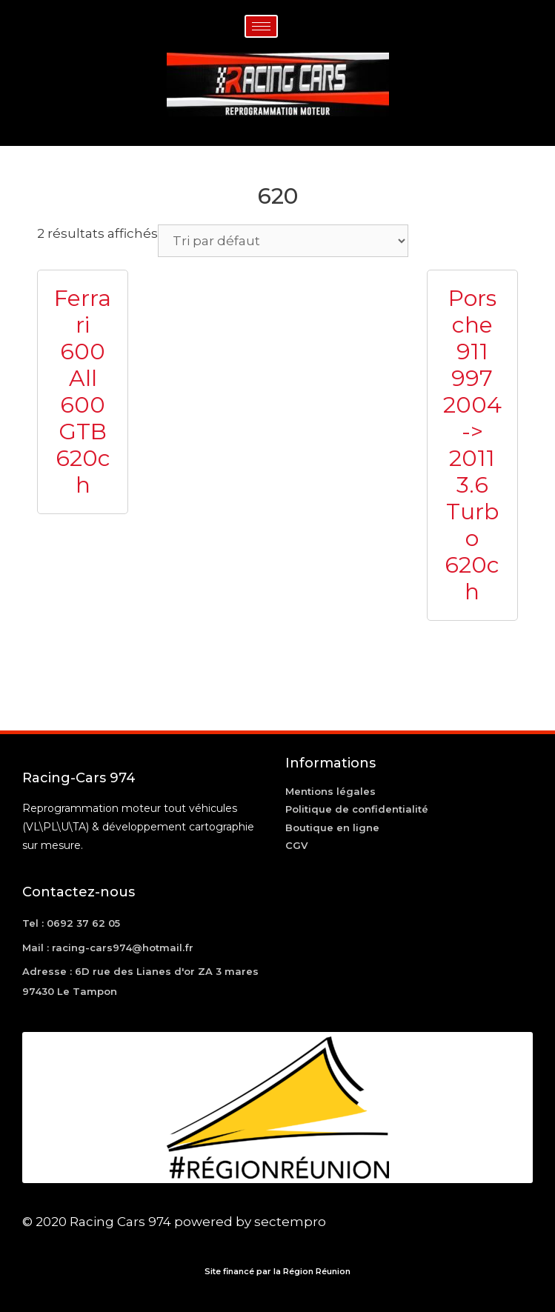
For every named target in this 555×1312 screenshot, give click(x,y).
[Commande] (283, 240)
